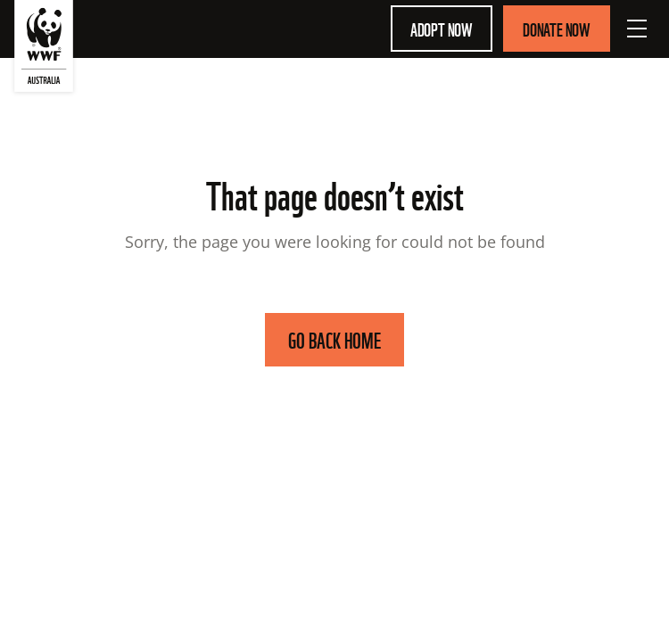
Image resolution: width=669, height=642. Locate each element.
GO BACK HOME (334, 339)
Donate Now (557, 28)
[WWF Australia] (43, 49)
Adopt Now (441, 28)
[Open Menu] (637, 28)
